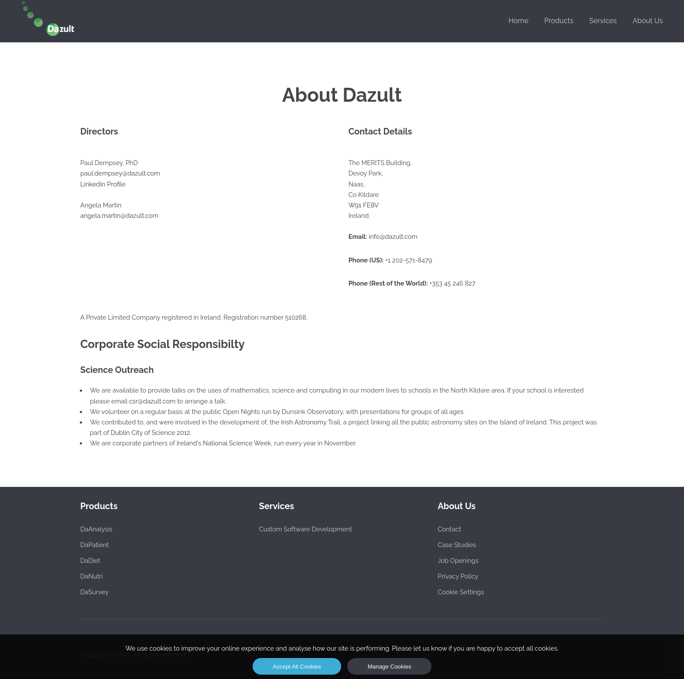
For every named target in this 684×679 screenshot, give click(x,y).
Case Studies (457, 544)
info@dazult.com (393, 236)
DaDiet (90, 560)
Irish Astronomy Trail (310, 422)
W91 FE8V (364, 205)
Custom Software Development (305, 529)
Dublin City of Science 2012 (150, 432)
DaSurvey (94, 592)
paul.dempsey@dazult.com (120, 173)
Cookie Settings (461, 592)
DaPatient (94, 544)
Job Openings (458, 560)
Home (519, 21)
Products (559, 21)
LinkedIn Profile (103, 184)
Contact (449, 529)
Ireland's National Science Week (224, 443)
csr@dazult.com (152, 401)
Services (603, 21)
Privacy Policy (458, 576)
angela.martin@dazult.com (119, 215)
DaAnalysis (96, 529)
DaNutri (91, 576)
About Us (648, 21)
